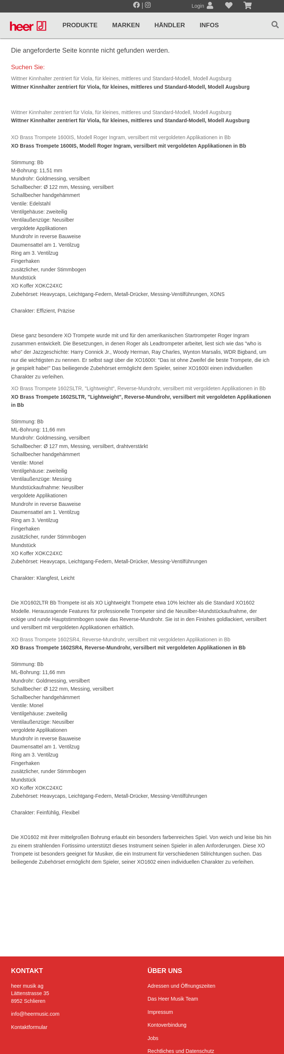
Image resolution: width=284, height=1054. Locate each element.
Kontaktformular (29, 1027)
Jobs (153, 1038)
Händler (170, 25)
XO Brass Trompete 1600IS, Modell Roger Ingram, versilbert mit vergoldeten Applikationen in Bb (121, 137)
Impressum (160, 1012)
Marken (126, 25)
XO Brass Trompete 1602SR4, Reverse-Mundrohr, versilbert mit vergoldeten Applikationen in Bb (120, 639)
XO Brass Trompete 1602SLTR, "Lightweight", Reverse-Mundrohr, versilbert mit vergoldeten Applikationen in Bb (138, 388)
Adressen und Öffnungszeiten (181, 986)
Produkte (80, 25)
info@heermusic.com (35, 1014)
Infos (209, 25)
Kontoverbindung (167, 1025)
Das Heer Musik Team (173, 999)
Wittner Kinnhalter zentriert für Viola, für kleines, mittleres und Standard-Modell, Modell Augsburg (121, 78)
